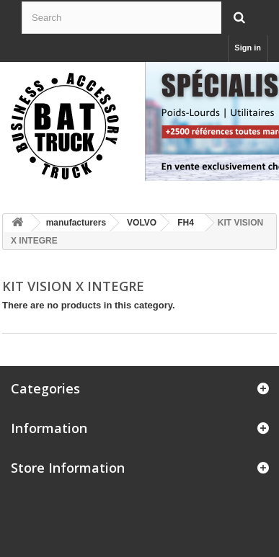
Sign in (247, 47)
